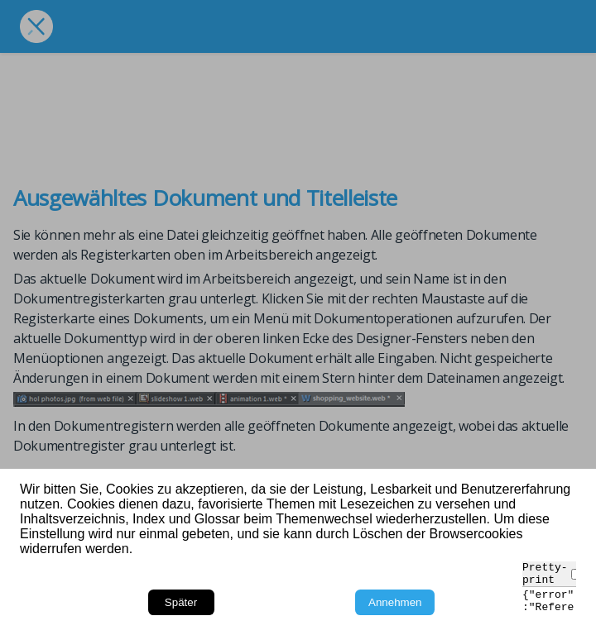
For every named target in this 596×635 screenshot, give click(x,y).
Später (181, 602)
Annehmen (394, 602)
